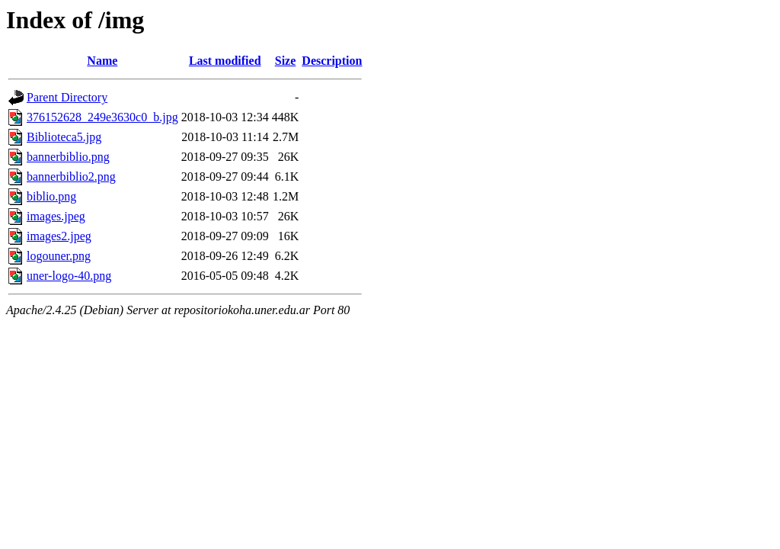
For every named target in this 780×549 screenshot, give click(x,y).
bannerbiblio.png (68, 156)
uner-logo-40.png (69, 275)
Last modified (225, 60)
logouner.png (59, 255)
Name (102, 60)
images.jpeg (56, 216)
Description (332, 60)
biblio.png (51, 196)
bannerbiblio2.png (71, 176)
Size (285, 60)
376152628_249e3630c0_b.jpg (102, 117)
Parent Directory (67, 97)
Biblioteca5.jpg (64, 136)
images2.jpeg (59, 236)
